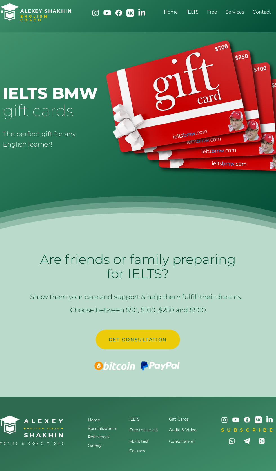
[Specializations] (106, 428)
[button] (234, 12)
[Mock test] (144, 441)
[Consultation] (184, 441)
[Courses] (144, 451)
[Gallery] (106, 445)
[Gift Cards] (184, 419)
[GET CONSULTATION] (138, 339)
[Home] (106, 420)
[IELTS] (144, 419)
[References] (106, 437)
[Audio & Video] (184, 430)
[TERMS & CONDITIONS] (34, 443)
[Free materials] (144, 430)
